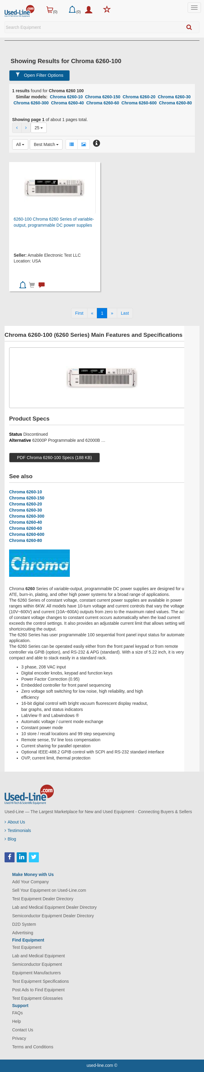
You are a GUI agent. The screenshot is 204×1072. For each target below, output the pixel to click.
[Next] (112, 313)
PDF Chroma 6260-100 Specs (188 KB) (54, 457)
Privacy (19, 1038)
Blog (10, 839)
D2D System (24, 924)
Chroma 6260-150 (102, 96)
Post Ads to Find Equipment (38, 989)
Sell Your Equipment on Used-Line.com (49, 890)
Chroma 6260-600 (139, 102)
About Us (15, 822)
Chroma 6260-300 (31, 102)
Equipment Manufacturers (36, 972)
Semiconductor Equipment (37, 964)
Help (16, 1021)
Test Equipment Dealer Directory (42, 898)
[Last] (125, 313)
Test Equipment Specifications (40, 981)
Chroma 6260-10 (66, 96)
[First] (79, 313)
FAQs (17, 1012)
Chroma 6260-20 (139, 96)
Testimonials (18, 830)
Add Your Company (30, 881)
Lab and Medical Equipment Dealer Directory (54, 907)
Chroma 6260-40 (67, 102)
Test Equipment (27, 947)
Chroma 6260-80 (175, 102)
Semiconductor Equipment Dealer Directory (53, 915)
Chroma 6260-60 (102, 102)
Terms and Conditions (32, 1046)
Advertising (22, 932)
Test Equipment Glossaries (37, 998)
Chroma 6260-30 (174, 96)
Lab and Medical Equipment (38, 955)
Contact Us (22, 1029)
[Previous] (92, 313)
